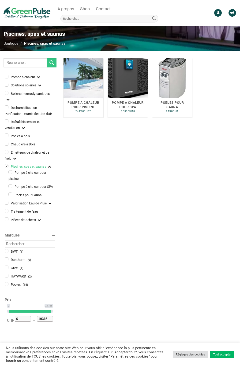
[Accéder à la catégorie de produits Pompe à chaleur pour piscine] (83, 88)
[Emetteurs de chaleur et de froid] (6, 152)
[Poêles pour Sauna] (10, 194)
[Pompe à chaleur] (6, 76)
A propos (65, 9)
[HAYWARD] (6, 275)
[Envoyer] (154, 18)
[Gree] (6, 267)
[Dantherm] (6, 259)
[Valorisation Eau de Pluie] (6, 203)
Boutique (11, 43)
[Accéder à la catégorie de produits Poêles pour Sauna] (172, 88)
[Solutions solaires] (6, 85)
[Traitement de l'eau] (6, 211)
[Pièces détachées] (6, 219)
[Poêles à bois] (6, 135)
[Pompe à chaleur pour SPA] (10, 186)
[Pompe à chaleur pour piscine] (10, 172)
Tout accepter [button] (222, 354)
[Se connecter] (218, 13)
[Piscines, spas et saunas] (6, 166)
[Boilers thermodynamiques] (6, 93)
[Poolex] (6, 284)
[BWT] (6, 251)
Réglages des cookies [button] (190, 354)
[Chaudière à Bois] (6, 144)
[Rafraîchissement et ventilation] (6, 121)
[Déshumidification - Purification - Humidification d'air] (6, 107)
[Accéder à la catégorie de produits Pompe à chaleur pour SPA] (128, 88)
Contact (103, 9)
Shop (85, 9)
